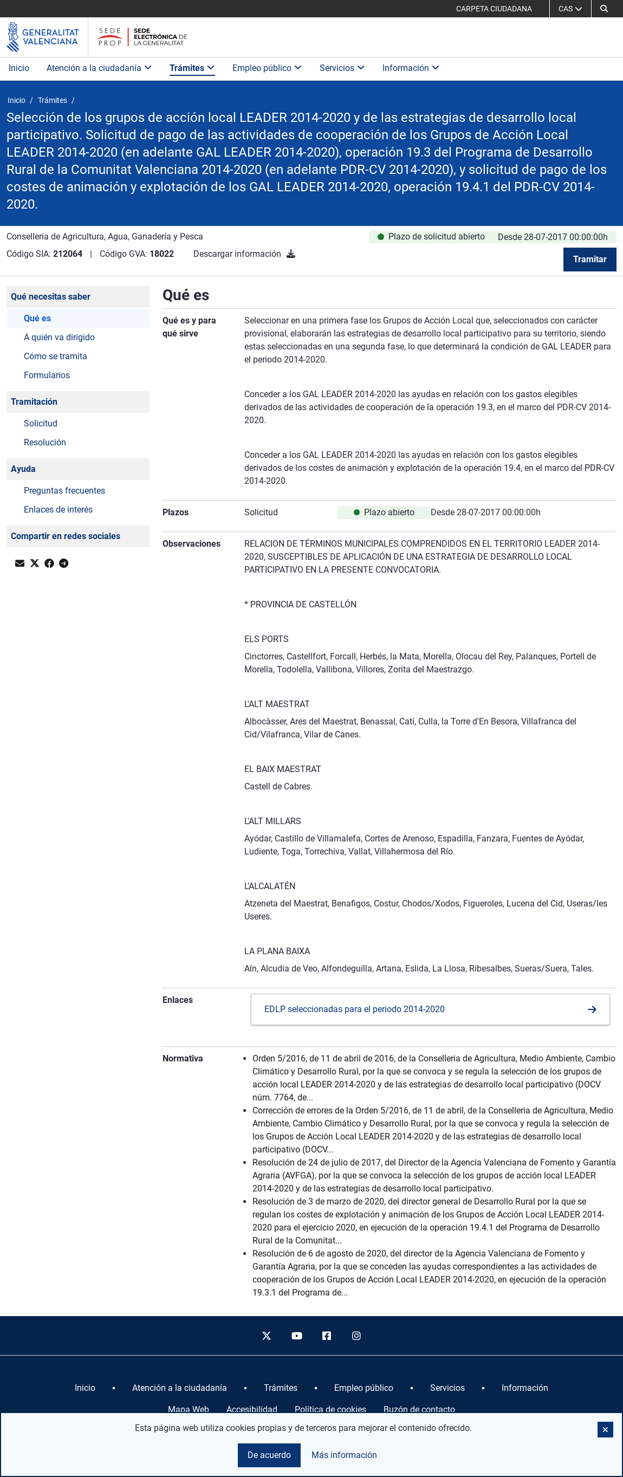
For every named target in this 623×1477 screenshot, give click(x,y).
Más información (344, 1455)
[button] (604, 9)
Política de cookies (330, 1409)
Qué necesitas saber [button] (50, 296)
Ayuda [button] (23, 469)
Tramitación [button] (34, 402)
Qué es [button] (37, 318)
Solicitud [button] (40, 423)
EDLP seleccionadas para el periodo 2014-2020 (354, 1009)
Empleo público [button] (267, 68)
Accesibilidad (251, 1409)
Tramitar (590, 259)
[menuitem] (85, 1388)
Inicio (19, 68)
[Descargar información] (291, 254)
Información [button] (411, 68)
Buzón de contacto (419, 1409)
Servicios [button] (342, 68)
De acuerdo (269, 1455)
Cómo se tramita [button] (55, 356)
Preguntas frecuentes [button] (64, 490)
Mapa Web (188, 1409)
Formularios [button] (47, 375)
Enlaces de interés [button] (58, 509)
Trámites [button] (192, 68)
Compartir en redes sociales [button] (65, 536)
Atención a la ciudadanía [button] (99, 68)
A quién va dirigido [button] (59, 337)
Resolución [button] (45, 442)
